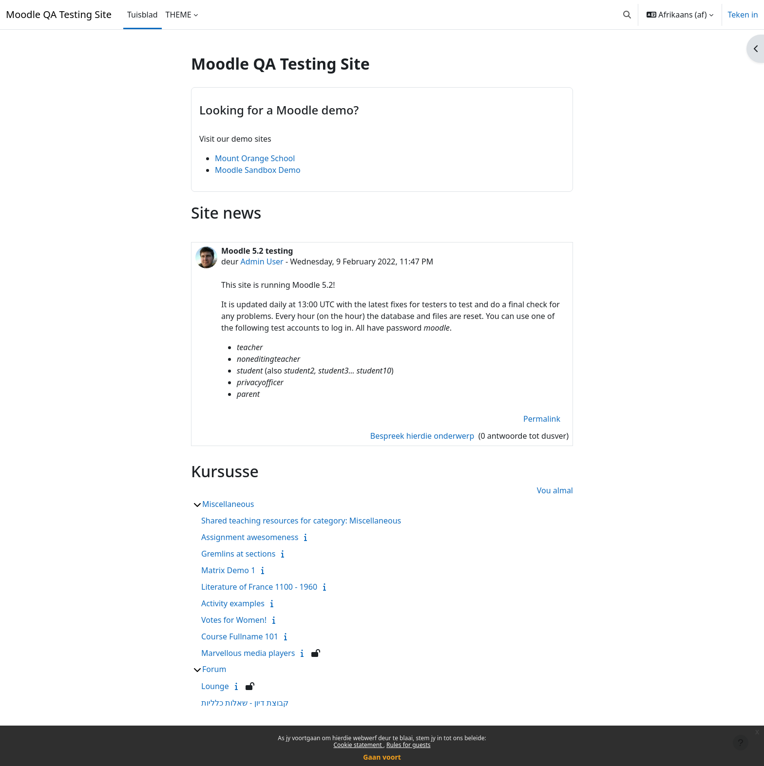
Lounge (215, 686)
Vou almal (555, 490)
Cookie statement (358, 745)
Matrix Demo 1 (228, 570)
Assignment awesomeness (249, 537)
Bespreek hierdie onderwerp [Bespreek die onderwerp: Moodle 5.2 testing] (423, 435)
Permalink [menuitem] (541, 418)
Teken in (743, 14)
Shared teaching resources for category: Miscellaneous (301, 520)
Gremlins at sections (238, 553)
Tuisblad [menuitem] (142, 14)
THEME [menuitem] (178, 14)
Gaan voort (382, 757)
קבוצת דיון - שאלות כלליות (244, 702)
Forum (214, 669)
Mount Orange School (255, 158)
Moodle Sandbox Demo (258, 170)
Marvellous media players (248, 653)
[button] (627, 14)
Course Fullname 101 (239, 636)
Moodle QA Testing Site (59, 14)
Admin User (262, 261)
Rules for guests (408, 745)
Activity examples (233, 603)
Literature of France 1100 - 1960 (259, 586)
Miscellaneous (228, 504)
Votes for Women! (234, 620)
